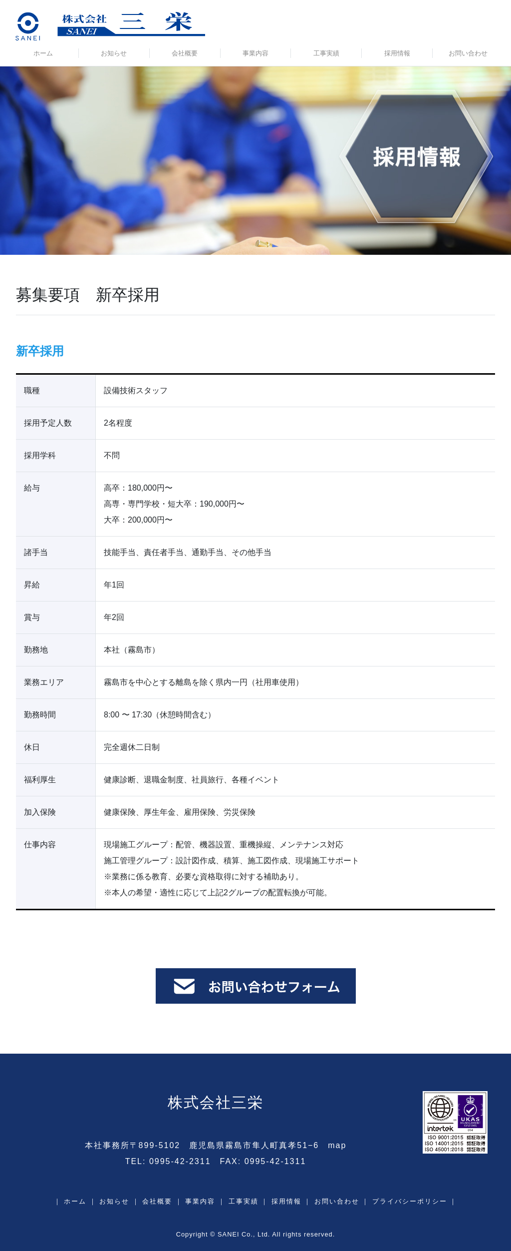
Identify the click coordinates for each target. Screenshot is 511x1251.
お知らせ (114, 53)
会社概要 (185, 53)
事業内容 (255, 53)
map (337, 1145)
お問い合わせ (468, 53)
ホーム (43, 53)
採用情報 (397, 53)
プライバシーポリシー (409, 1201)
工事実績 (326, 53)
